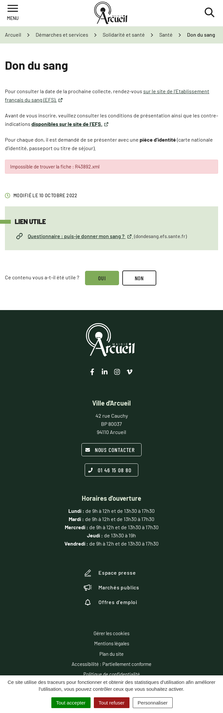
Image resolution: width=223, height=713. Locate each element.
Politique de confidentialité (111, 674)
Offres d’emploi (110, 602)
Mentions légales (111, 643)
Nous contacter (110, 449)
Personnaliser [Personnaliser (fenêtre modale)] (153, 702)
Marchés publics (111, 587)
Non (139, 278)
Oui (102, 278)
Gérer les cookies (111, 633)
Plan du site (111, 654)
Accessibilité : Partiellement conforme (111, 664)
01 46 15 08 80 (109, 470)
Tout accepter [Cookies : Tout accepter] (71, 702)
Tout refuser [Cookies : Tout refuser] (112, 702)
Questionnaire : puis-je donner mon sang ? (101, 236)
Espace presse (110, 573)
